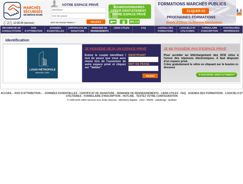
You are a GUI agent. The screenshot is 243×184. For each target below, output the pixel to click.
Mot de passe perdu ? (63, 22)
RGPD (150, 100)
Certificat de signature (97, 93)
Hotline (128, 96)
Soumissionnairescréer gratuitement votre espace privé (129, 10)
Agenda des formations (165, 29)
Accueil (6, 93)
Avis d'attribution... (28, 93)
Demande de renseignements (138, 93)
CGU (142, 100)
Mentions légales (128, 100)
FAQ (143, 28)
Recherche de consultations (11, 29)
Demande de (100, 29)
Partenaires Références (231, 29)
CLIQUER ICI (196, 11)
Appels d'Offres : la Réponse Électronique (194, 22)
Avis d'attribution (33, 29)
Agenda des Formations (205, 93)
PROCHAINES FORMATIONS (191, 17)
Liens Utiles (121, 28)
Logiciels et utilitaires (188, 29)
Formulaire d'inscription (209, 29)
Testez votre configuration (157, 96)
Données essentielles (55, 29)
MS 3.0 (134, 21)
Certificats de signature (77, 29)
